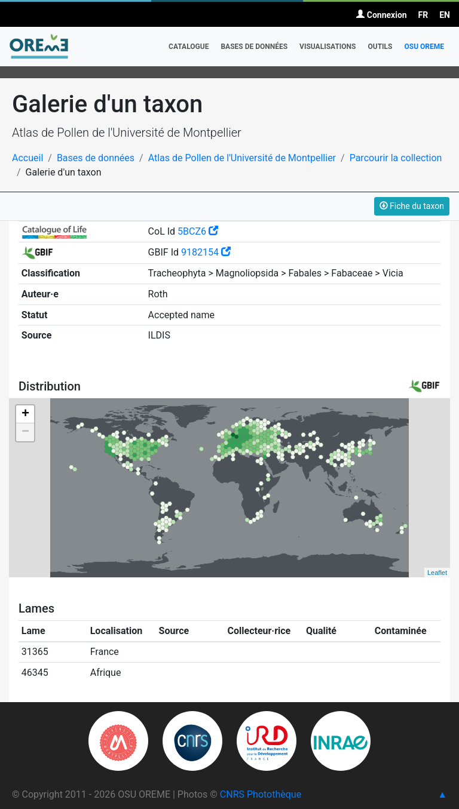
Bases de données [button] (254, 46)
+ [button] (25, 414)
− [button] (25, 432)
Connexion (381, 15)
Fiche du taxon (412, 206)
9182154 (206, 252)
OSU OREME (424, 46)
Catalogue (189, 46)
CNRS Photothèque (260, 794)
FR (423, 15)
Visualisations (327, 46)
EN (444, 15)
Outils (380, 46)
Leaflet (437, 572)
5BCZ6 (198, 231)
